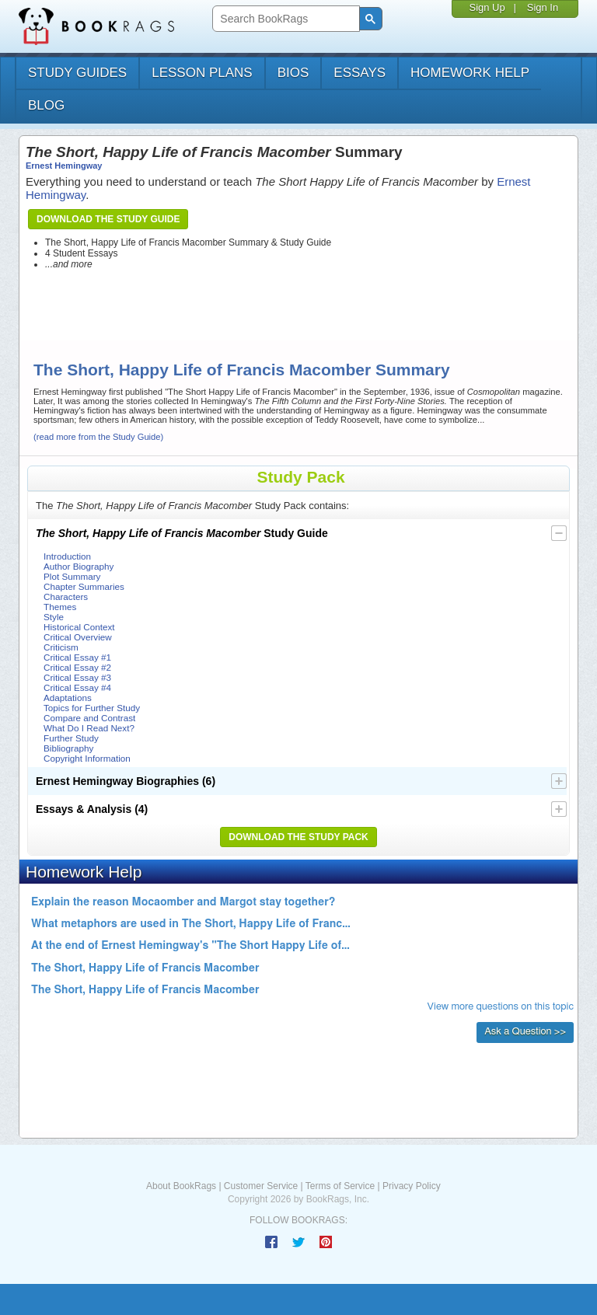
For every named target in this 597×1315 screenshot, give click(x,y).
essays (359, 72)
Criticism (61, 647)
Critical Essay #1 (77, 657)
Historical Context (79, 627)
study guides (77, 72)
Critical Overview (78, 637)
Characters (66, 596)
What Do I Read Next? (89, 728)
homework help (469, 72)
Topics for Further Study (92, 708)
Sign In (542, 7)
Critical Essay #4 (77, 687)
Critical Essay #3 (77, 677)
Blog (46, 105)
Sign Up (486, 7)
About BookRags (181, 1186)
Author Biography (78, 566)
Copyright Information (87, 758)
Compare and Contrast (89, 718)
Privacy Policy (411, 1186)
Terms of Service (340, 1186)
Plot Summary (72, 576)
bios (293, 72)
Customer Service (261, 1186)
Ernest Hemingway (64, 165)
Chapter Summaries (84, 586)
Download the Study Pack (298, 837)
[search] (284, 19)
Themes (60, 607)
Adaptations (68, 697)
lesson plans (202, 72)
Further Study (71, 738)
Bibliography (68, 748)
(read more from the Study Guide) (98, 436)
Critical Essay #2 (77, 667)
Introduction (67, 556)
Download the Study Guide (108, 219)
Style (54, 617)
